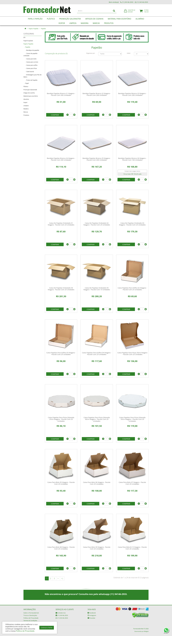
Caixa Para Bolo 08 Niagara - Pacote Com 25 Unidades (61, 548)
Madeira (26, 109)
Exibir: (129, 53)
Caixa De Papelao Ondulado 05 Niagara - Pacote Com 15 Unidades (96, 289)
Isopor (25, 102)
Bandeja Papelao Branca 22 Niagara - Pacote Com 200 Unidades (97, 94)
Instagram (92, 615)
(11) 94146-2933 (62, 615)
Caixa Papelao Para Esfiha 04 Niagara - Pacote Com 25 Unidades (96, 354)
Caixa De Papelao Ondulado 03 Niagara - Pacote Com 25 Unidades (132, 224)
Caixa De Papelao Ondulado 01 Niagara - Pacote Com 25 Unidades (61, 224)
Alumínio (26, 99)
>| (62, 578)
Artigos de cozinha (29, 93)
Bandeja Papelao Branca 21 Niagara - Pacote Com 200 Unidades (61, 94)
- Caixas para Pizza (30, 68)
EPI (24, 37)
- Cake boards (28, 71)
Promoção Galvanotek (30, 90)
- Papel (26, 83)
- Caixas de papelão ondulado (30, 55)
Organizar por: (90, 53)
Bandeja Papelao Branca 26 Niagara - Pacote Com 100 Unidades (132, 159)
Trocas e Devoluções (30, 615)
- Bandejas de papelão (31, 50)
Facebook (92, 613)
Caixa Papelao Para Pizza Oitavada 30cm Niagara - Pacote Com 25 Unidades (97, 419)
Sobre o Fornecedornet (31, 613)
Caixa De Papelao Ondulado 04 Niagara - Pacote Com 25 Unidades (61, 289)
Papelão (43, 29)
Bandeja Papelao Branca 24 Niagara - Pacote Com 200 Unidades (61, 159)
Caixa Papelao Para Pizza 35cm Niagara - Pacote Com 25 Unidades (132, 354)
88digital (146, 631)
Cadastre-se (131, 11)
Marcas (25, 112)
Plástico (25, 86)
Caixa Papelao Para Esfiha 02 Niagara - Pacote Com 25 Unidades (132, 289)
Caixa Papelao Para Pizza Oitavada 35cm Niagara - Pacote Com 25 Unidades (132, 419)
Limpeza (26, 106)
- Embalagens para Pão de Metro (32, 76)
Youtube (91, 618)
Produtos (26, 115)
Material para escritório (30, 96)
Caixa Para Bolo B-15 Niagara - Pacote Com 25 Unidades (132, 548)
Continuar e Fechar (46, 628)
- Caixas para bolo (29, 59)
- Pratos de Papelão (30, 80)
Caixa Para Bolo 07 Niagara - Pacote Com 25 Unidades (132, 483)
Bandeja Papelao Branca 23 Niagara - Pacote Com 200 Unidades (132, 94)
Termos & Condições (30, 621)
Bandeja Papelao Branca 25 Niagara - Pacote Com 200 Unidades (97, 159)
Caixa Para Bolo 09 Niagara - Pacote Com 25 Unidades (96, 548)
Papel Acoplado (28, 41)
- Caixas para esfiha (30, 65)
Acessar (130, 12)
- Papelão (26, 47)
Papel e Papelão (33, 29)
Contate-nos (61, 613)
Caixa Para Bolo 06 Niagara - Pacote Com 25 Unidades (96, 483)
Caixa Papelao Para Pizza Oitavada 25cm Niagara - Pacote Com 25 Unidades (61, 419)
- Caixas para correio (30, 62)
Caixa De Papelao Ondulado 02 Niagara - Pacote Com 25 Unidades (96, 224)
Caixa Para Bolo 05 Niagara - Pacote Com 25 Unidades (61, 483)
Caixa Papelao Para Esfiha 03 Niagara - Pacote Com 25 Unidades (61, 354)
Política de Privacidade (30, 618)
